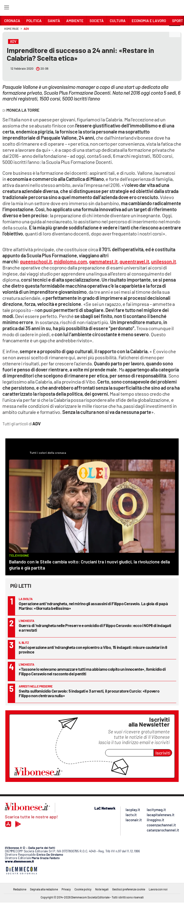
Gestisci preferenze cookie (128, 889)
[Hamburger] (6, 8)
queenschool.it (36, 261)
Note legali (102, 889)
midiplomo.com (70, 261)
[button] (174, 31)
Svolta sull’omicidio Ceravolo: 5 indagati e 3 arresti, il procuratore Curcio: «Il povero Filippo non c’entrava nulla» (89, 693)
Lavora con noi (158, 889)
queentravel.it (134, 261)
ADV (26, 28)
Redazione (19, 889)
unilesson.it (163, 261)
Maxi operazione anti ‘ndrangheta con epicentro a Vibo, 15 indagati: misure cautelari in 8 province (93, 649)
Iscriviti (163, 752)
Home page (11, 28)
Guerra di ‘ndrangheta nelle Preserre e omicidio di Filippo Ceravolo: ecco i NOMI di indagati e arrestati (95, 627)
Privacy (66, 889)
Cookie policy (83, 889)
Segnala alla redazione (44, 889)
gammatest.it (103, 261)
